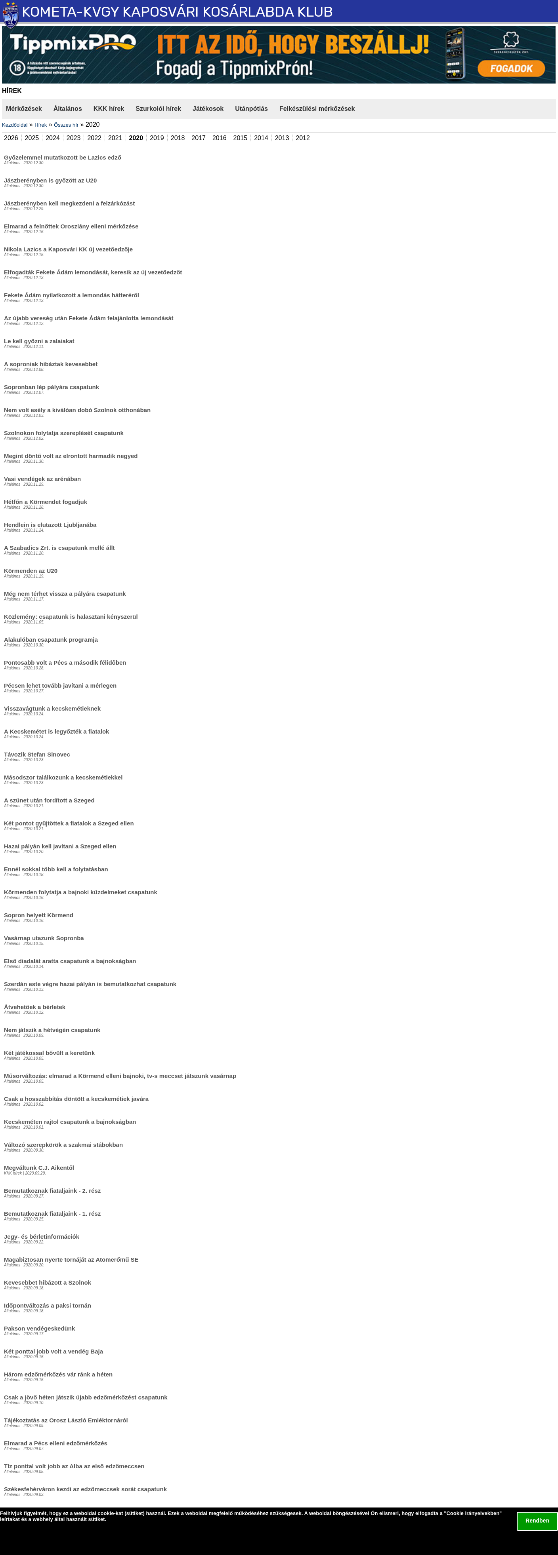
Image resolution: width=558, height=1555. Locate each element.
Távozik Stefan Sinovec (37, 754)
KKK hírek (109, 108)
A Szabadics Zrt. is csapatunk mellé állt (59, 547)
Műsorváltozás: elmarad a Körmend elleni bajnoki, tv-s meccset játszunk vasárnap (120, 1075)
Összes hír (66, 125)
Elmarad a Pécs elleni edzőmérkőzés (55, 1443)
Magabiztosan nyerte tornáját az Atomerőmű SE (71, 1259)
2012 (303, 138)
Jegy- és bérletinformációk (41, 1236)
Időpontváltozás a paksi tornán (47, 1305)
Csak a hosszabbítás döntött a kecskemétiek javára (76, 1098)
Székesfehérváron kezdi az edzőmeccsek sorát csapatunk (85, 1489)
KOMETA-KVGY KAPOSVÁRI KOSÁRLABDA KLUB (177, 11)
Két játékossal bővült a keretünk (49, 1052)
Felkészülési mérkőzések (317, 108)
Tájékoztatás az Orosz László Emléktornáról (66, 1420)
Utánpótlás (251, 108)
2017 (198, 138)
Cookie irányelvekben (472, 1513)
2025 (32, 138)
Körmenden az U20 (30, 570)
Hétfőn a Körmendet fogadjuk (45, 501)
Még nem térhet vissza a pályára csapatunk (65, 593)
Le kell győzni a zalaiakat (39, 341)
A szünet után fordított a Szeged (49, 800)
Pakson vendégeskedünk (39, 1328)
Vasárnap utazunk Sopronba (44, 938)
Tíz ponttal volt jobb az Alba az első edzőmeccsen (74, 1466)
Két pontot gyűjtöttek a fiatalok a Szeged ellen (69, 823)
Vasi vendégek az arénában (42, 478)
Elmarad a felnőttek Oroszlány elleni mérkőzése (71, 226)
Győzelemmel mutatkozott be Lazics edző (62, 157)
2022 (94, 138)
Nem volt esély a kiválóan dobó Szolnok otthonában (77, 410)
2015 (240, 138)
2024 (53, 138)
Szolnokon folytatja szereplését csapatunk (64, 433)
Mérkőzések (24, 108)
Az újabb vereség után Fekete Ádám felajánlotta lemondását (89, 318)
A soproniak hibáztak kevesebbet (50, 364)
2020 (136, 138)
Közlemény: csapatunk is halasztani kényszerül (71, 616)
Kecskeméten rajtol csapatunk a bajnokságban (70, 1121)
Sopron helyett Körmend (38, 915)
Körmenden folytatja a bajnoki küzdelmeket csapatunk (80, 892)
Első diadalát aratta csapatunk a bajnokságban (70, 961)
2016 (219, 138)
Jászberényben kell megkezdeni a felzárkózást (69, 203)
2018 (178, 138)
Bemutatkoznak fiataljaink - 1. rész (52, 1213)
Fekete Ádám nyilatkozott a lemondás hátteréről (71, 295)
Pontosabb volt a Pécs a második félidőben (65, 662)
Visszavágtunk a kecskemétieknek (52, 708)
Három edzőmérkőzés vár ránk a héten (58, 1374)
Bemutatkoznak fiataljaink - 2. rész (52, 1190)
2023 (74, 138)
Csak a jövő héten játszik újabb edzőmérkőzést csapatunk (86, 1397)
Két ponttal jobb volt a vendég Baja (53, 1351)
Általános (68, 108)
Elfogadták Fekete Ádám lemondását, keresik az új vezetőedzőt (93, 272)
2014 (261, 138)
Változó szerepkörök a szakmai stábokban (63, 1144)
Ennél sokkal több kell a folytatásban (56, 869)
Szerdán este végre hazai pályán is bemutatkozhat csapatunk (90, 984)
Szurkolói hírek (158, 108)
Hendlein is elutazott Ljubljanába (50, 524)
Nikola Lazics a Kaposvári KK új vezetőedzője (68, 249)
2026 (11, 138)
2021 (115, 138)
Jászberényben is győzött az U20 (50, 180)
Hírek (40, 125)
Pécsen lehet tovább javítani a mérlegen (60, 685)
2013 (282, 138)
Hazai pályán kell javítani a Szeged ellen (60, 846)
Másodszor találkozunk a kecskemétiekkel (63, 777)
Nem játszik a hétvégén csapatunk (52, 1030)
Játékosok (208, 108)
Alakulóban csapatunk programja (51, 639)
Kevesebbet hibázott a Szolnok (47, 1282)
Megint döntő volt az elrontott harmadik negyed (71, 455)
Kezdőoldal (14, 125)
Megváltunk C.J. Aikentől (39, 1167)
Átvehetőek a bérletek (34, 1007)
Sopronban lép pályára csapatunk (51, 387)
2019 (157, 138)
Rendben (537, 1520)
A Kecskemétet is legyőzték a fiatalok (56, 731)
